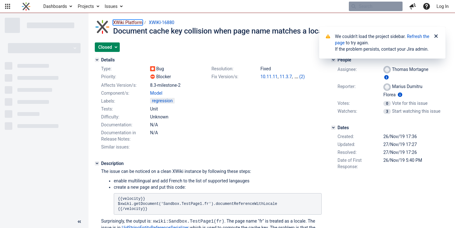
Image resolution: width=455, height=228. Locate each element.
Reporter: (346, 86)
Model (156, 93)
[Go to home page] (26, 6)
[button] (7, 6)
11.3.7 (286, 76)
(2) (302, 76)
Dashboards (55, 6)
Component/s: (115, 93)
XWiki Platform (128, 22)
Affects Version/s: (118, 85)
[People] (333, 60)
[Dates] (333, 127)
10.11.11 (269, 76)
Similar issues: (115, 146)
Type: (106, 68)
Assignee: (347, 69)
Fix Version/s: (224, 76)
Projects (86, 6)
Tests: (107, 108)
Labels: (108, 101)
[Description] (97, 163)
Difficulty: (110, 116)
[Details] (97, 60)
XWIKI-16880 (161, 22)
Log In (443, 6)
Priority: (108, 76)
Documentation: (116, 124)
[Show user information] (386, 77)
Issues (111, 6)
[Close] (436, 36)
